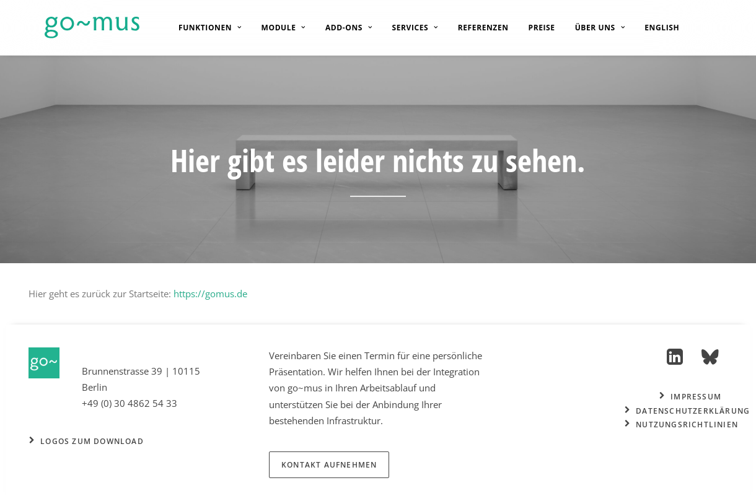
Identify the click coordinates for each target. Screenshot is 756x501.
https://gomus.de (210, 293)
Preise (532, 27)
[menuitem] (200, 27)
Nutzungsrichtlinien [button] (681, 424)
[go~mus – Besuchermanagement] (76, 27)
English (652, 28)
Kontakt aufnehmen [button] (329, 465)
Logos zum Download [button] (86, 441)
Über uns (591, 27)
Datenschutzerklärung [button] (687, 411)
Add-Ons (339, 27)
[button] (675, 361)
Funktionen (200, 27)
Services (406, 27)
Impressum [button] (690, 396)
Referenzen (474, 27)
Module (274, 27)
